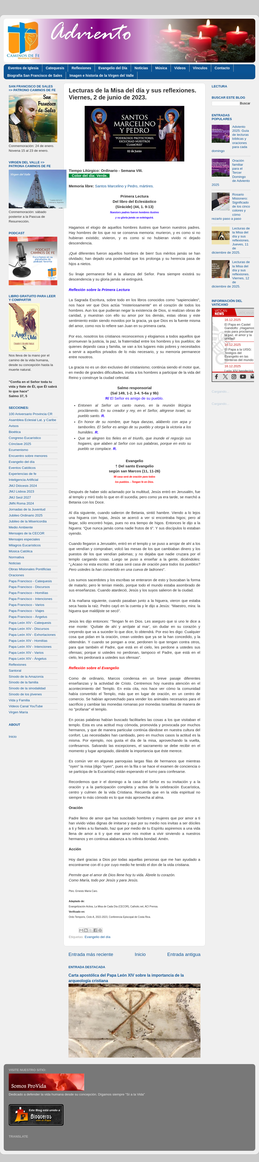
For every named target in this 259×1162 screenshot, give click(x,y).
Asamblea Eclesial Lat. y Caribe (32, 420)
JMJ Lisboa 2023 (21, 491)
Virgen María (18, 712)
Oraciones (16, 575)
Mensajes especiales (24, 539)
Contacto (222, 68)
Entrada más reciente (90, 954)
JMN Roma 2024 (21, 503)
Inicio (140, 954)
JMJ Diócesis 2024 (23, 486)
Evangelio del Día (112, 68)
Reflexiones (81, 68)
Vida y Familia (19, 700)
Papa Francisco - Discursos (29, 587)
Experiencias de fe (22, 474)
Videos (180, 68)
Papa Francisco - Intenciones (30, 599)
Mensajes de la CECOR (26, 533)
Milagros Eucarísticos (25, 545)
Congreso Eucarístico (25, 438)
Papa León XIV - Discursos (29, 629)
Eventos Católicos (22, 468)
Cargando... (220, 391)
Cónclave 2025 (20, 444)
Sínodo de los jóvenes (25, 694)
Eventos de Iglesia (23, 68)
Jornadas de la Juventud (27, 509)
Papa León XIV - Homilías (28, 641)
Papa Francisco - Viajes (26, 611)
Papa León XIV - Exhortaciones (32, 635)
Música (161, 68)
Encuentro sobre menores (28, 456)
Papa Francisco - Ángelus (28, 617)
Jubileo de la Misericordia (28, 521)
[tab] (223, 312)
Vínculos (200, 68)
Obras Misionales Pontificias (30, 569)
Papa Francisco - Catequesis (30, 581)
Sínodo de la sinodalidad (27, 688)
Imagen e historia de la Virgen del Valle (101, 75)
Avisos (14, 426)
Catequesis (55, 68)
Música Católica (20, 551)
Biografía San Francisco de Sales (34, 75)
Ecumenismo (18, 450)
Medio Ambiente (21, 527)
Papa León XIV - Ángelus (28, 658)
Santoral (15, 670)
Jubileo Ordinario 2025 (26, 515)
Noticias (141, 68)
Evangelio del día (98, 937)
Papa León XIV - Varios (26, 652)
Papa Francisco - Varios (26, 605)
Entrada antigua (183, 954)
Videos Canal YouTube (26, 706)
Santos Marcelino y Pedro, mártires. (124, 186)
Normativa (16, 557)
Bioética (15, 432)
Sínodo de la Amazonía (26, 676)
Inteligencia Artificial (23, 480)
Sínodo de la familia (23, 682)
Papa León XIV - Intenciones (30, 647)
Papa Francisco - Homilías (28, 593)
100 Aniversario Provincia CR (31, 414)
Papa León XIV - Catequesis (30, 623)
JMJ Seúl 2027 (20, 497)
